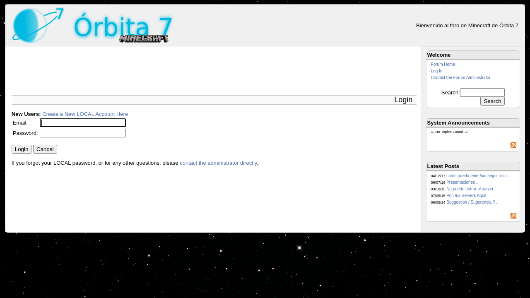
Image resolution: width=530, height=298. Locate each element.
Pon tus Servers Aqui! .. (468, 195)
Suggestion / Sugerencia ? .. (472, 202)
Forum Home (443, 64)
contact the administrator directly (218, 163)
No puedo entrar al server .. (471, 189)
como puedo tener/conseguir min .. (478, 175)
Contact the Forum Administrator (461, 77)
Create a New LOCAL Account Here (85, 114)
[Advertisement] (162, 69)
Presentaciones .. (462, 182)
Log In (437, 71)
